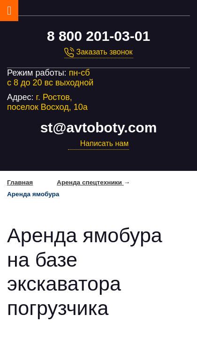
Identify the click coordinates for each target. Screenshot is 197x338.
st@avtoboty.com (98, 127)
